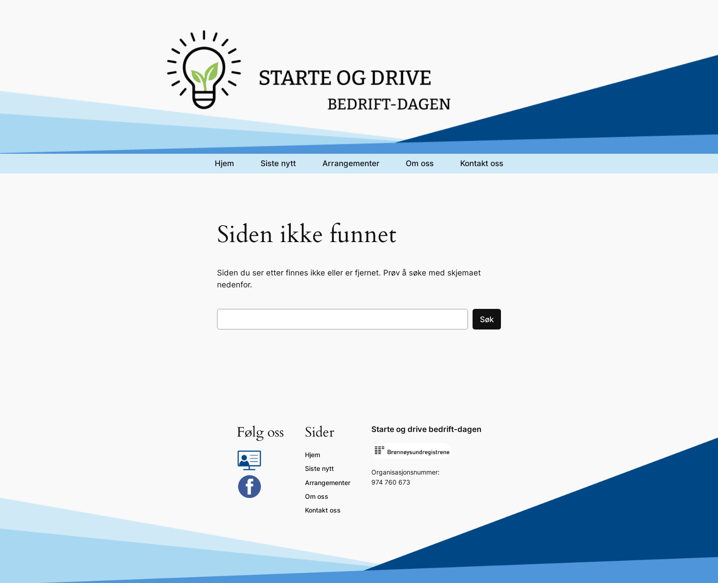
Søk (487, 319)
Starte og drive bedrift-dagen (426, 429)
